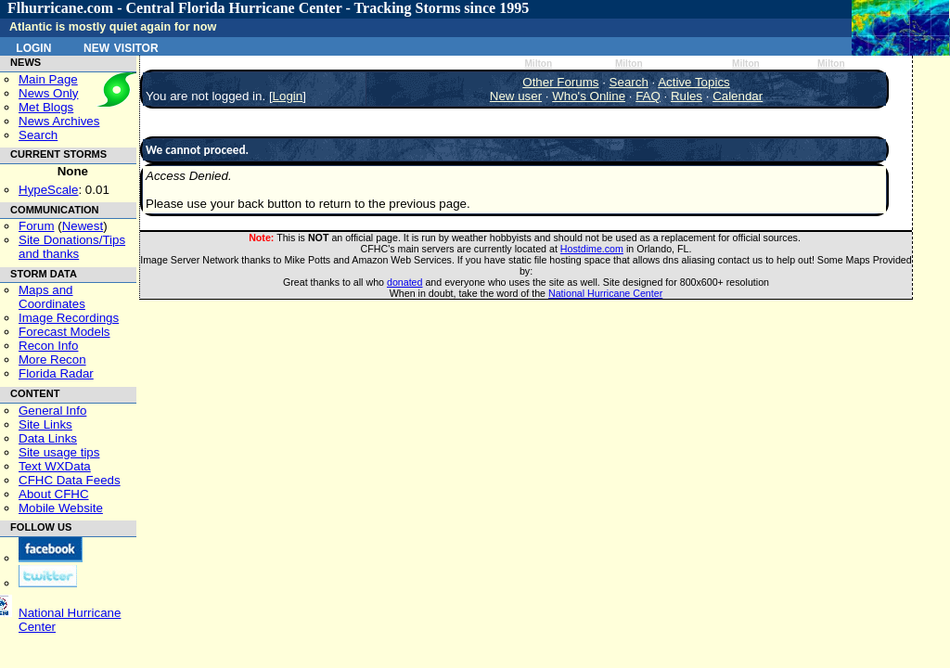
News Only (48, 93)
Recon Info (48, 346)
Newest (82, 226)
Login (33, 46)
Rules (686, 96)
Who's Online (588, 96)
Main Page (48, 79)
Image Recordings (69, 318)
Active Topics (694, 82)
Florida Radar (56, 373)
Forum (37, 226)
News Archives (59, 121)
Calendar (737, 96)
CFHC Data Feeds (70, 480)
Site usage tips (59, 452)
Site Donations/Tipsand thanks (72, 247)
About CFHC (54, 494)
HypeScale (48, 190)
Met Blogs (46, 107)
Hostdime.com (591, 248)
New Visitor (121, 46)
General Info (52, 411)
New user (516, 96)
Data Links (48, 438)
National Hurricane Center (605, 293)
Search (38, 135)
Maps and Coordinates (52, 297)
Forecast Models (64, 332)
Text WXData (55, 466)
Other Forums (560, 82)
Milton (538, 63)
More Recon (52, 359)
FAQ (648, 96)
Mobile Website (61, 508)
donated (405, 282)
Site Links (45, 424)
